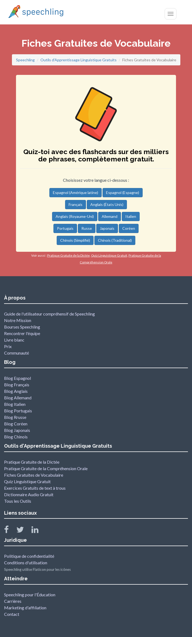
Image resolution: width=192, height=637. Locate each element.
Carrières (12, 601)
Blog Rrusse (15, 417)
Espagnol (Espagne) (122, 192)
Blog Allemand (17, 397)
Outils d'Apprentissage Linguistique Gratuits (78, 60)
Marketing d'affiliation (25, 607)
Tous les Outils (17, 501)
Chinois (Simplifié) (75, 240)
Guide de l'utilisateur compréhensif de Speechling (49, 313)
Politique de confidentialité (29, 556)
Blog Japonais (17, 430)
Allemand (109, 216)
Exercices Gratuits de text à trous (35, 488)
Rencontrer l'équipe (22, 333)
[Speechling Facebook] (9, 530)
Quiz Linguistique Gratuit (27, 481)
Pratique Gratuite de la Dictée (31, 461)
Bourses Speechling (22, 326)
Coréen (128, 228)
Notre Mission (17, 320)
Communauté (16, 352)
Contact (11, 614)
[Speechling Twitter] (23, 530)
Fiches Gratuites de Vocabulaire (33, 474)
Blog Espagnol (17, 378)
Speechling (25, 60)
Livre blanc (14, 339)
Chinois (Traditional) (115, 240)
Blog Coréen (15, 423)
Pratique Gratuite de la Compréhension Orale (46, 468)
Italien (130, 216)
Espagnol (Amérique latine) (75, 192)
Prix (8, 346)
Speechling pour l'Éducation (29, 594)
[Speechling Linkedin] (38, 530)
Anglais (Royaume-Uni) (75, 216)
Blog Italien (14, 404)
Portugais (65, 228)
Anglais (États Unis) (106, 204)
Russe (86, 228)
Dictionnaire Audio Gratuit (28, 494)
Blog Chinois (16, 436)
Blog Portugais (18, 410)
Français (75, 204)
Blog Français (16, 384)
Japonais (107, 228)
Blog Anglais (16, 391)
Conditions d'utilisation (25, 562)
